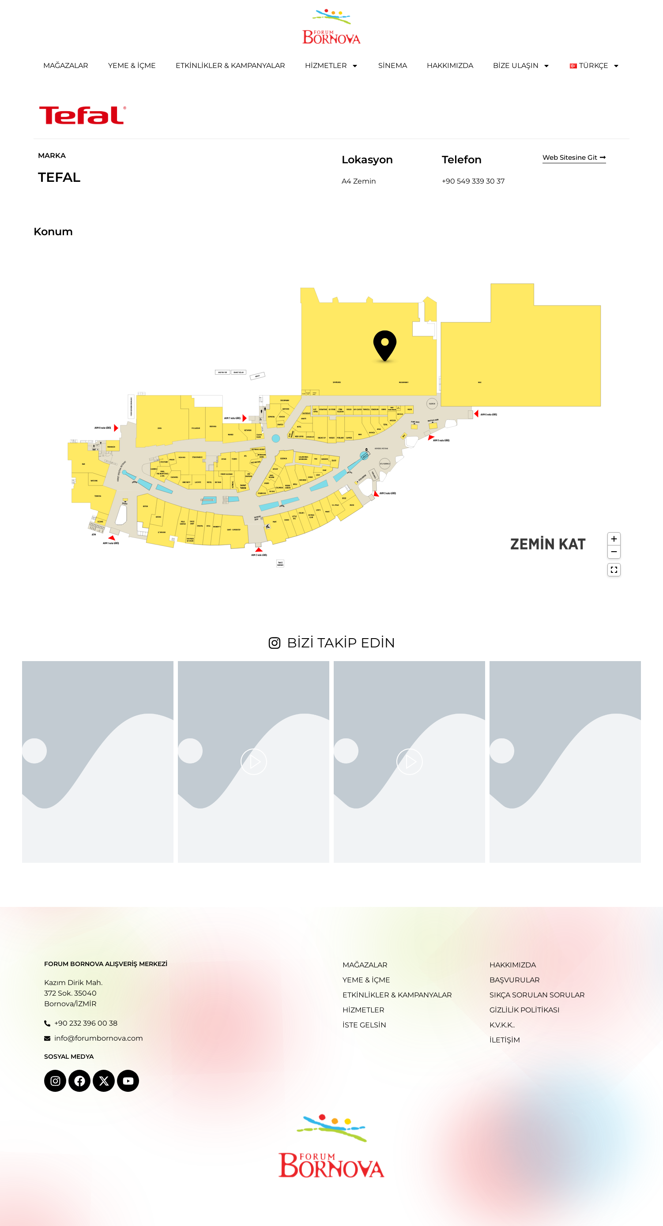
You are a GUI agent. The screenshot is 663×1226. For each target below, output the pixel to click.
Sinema (392, 65)
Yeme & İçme (132, 65)
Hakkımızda (450, 65)
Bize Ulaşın (521, 65)
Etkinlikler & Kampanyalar (230, 65)
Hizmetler (331, 65)
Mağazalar (65, 65)
